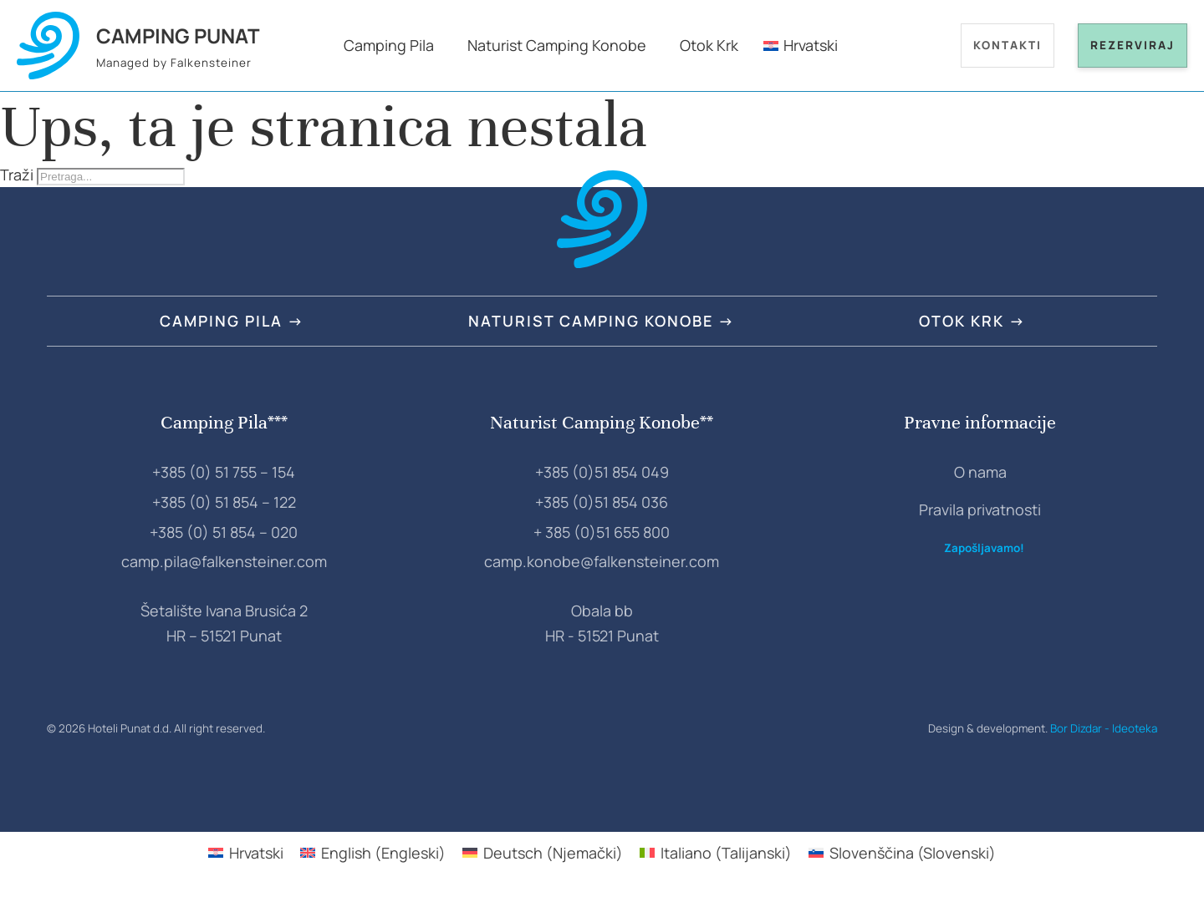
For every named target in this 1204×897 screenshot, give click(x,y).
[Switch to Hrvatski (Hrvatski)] (246, 852)
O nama (980, 472)
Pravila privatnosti (980, 509)
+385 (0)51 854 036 (601, 502)
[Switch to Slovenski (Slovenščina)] (902, 852)
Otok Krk (709, 45)
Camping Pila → (232, 321)
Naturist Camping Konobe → (601, 321)
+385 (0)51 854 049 (602, 472)
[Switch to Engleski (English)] (373, 852)
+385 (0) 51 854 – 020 (224, 532)
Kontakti (1007, 45)
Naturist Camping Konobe (556, 45)
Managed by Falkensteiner (174, 62)
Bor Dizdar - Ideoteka (1103, 728)
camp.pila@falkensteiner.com (224, 561)
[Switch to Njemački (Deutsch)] (542, 852)
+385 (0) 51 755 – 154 (223, 472)
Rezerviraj (1132, 45)
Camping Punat (178, 35)
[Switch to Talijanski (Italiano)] (715, 852)
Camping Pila (389, 45)
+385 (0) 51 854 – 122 (224, 502)
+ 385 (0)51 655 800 (601, 532)
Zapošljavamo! (984, 547)
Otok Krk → (972, 321)
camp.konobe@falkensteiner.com (601, 561)
